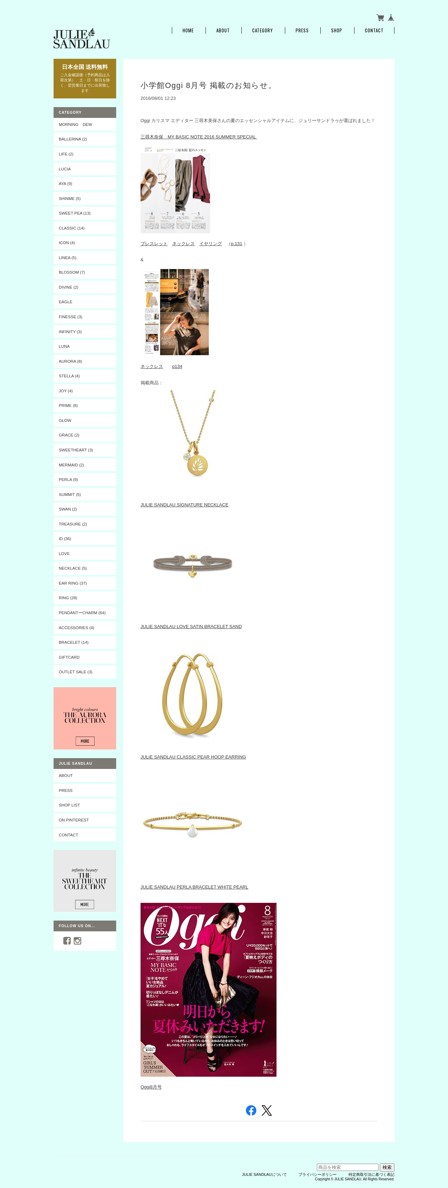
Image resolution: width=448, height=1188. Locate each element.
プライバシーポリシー (317, 1174)
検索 (387, 1167)
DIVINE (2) (69, 287)
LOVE (64, 553)
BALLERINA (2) (73, 139)
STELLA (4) (69, 376)
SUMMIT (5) (70, 494)
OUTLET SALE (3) (76, 671)
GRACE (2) (69, 435)
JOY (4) (66, 390)
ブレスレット (154, 243)
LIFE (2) (66, 154)
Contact (374, 30)
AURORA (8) (70, 361)
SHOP (336, 30)
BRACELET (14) (74, 642)
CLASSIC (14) (72, 228)
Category (262, 30)
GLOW (65, 420)
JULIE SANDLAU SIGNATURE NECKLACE (185, 504)
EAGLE (65, 301)
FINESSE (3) (70, 316)
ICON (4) (67, 242)
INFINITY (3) (70, 331)
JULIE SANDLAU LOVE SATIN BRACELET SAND (191, 626)
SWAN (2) (68, 509)
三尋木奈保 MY (158, 136)
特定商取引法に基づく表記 (371, 1174)
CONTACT (68, 835)
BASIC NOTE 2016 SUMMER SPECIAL (216, 136)
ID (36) (65, 538)
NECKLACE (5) (73, 568)
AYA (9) (65, 183)
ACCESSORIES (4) (76, 627)
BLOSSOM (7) (72, 272)
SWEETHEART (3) (76, 450)
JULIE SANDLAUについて (264, 1174)
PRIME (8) (68, 405)
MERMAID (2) (71, 465)
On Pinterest (74, 820)
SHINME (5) (70, 198)
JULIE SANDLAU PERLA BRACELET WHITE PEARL (194, 887)
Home (188, 30)
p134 (177, 366)
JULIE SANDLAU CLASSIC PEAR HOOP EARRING (193, 757)
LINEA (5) (68, 257)
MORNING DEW (75, 124)
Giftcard (69, 657)
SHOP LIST (69, 805)
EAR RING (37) (73, 583)
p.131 (236, 243)
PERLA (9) (68, 479)
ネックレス (183, 243)
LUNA (64, 346)
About (223, 30)
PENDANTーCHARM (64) (82, 612)
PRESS (302, 30)
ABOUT (66, 775)
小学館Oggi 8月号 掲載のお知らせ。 (209, 85)
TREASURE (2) (73, 524)
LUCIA (65, 169)
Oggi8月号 (151, 1087)
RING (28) (68, 597)
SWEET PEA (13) (74, 213)
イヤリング (210, 243)
